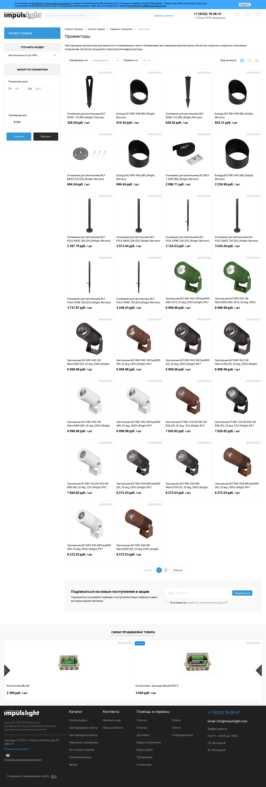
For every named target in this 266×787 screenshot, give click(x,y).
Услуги (176, 720)
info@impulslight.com (232, 721)
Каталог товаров (32, 33)
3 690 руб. (171, 694)
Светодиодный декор (83, 735)
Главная (142, 720)
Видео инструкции (149, 742)
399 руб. (222, 694)
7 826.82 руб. (188, 435)
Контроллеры (78, 720)
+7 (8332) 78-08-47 (207, 14)
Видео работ (145, 749)
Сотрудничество (182, 735)
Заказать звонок (164, 15)
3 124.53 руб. (188, 250)
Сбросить (46, 136)
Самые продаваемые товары (133, 632)
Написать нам (112, 720)
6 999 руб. (120, 694)
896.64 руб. (138, 188)
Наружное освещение (83, 742)
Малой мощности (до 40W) (23, 55)
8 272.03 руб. (138, 496)
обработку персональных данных (50, 3)
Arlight (17, 122)
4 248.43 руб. (138, 311)
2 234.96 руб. (237, 188)
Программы (145, 757)
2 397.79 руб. (89, 250)
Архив (73, 764)
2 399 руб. (17, 694)
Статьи (176, 727)
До (30, 88)
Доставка (143, 735)
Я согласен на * (198, 602)
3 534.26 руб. (237, 250)
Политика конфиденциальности (22, 759)
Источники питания (81, 749)
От (10, 88)
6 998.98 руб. (188, 311)
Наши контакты (113, 727)
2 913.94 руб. (138, 250)
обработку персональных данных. (206, 602)
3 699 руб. (68, 694)
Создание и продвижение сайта (32, 776)
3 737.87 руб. (89, 311)
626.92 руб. (188, 126)
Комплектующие (80, 757)
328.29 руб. (89, 126)
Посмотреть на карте (16, 749)
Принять (244, 4)
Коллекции (144, 764)
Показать (19, 136)
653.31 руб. (237, 126)
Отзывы (142, 727)
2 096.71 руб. (188, 188)
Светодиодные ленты (83, 727)
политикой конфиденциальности (147, 5)
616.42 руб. (138, 126)
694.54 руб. (89, 188)
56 (55, 55)
